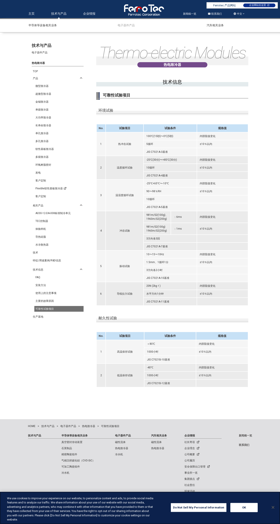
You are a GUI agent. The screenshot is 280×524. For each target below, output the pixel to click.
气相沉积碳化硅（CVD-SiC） (78, 460)
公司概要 (189, 454)
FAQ (37, 277)
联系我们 (215, 13)
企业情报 (89, 13)
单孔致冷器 (42, 133)
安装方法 (40, 285)
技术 (35, 252)
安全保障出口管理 (194, 466)
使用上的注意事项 (45, 293)
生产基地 (38, 316)
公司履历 (189, 460)
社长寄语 (189, 442)
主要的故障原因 (44, 300)
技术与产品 (58, 13)
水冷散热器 (42, 244)
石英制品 (66, 448)
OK (244, 508)
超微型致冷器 (43, 93)
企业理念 (189, 448)
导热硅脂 (40, 236)
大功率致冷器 (43, 117)
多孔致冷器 (42, 141)
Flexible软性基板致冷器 (50, 188)
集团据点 (189, 478)
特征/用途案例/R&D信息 (47, 260)
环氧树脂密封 (43, 164)
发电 (38, 172)
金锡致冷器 (42, 101)
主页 (31, 13)
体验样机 (40, 228)
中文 (239, 13)
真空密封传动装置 (71, 442)
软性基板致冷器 (44, 149)
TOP (35, 71)
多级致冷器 (42, 156)
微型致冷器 (42, 86)
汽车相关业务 (159, 435)
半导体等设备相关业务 (74, 435)
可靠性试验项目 (44, 308)
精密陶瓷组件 (69, 454)
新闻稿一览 (189, 13)
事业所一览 (191, 472)
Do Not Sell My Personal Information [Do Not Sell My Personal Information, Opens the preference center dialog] (198, 508)
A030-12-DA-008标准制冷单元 (53, 213)
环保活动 (189, 491)
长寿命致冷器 (43, 125)
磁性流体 (120, 442)
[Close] (273, 508)
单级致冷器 (42, 109)
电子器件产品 (123, 435)
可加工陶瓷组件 (70, 466)
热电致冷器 (121, 448)
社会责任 (189, 485)
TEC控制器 (41, 221)
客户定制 (40, 180)
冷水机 (65, 472)
